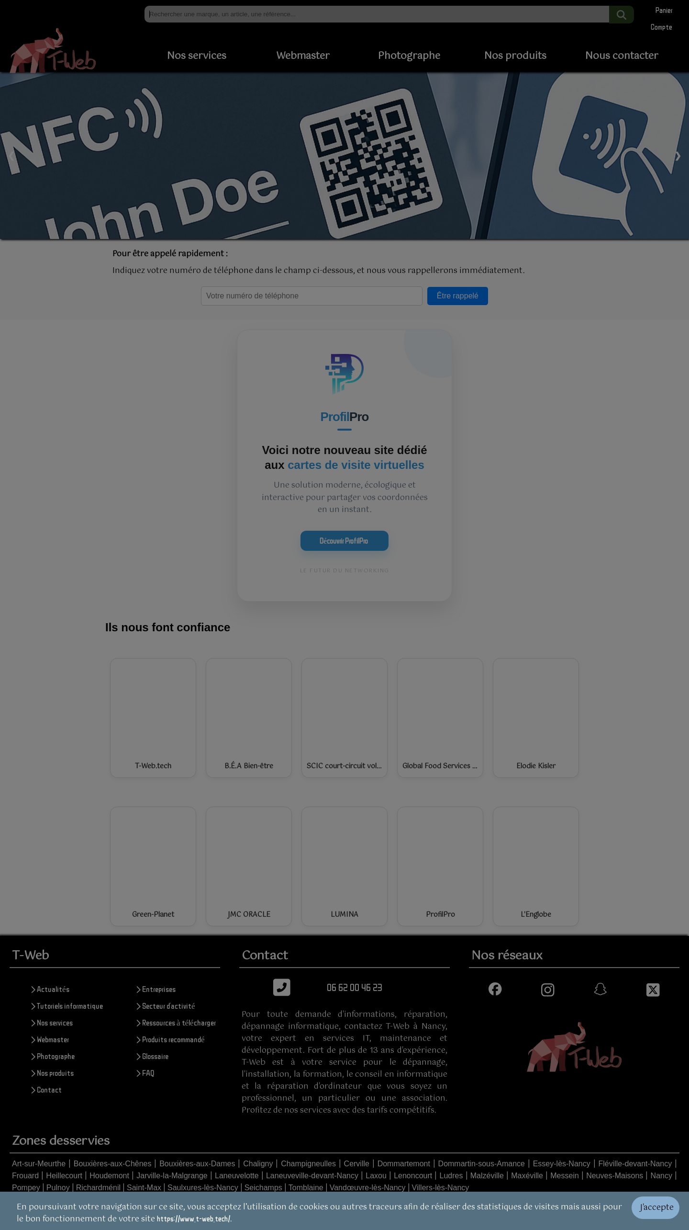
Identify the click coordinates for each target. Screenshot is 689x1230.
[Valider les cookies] (660, 1211)
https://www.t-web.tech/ (193, 1218)
